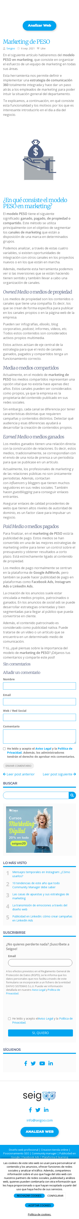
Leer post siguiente (59, 774)
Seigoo (10, 48)
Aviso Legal (43, 748)
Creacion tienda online (54, 1150)
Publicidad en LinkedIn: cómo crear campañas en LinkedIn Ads (42, 918)
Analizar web (39, 25)
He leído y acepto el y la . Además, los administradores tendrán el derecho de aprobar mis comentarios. (41, 752)
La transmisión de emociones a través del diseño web (39, 907)
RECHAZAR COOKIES (29, 1195)
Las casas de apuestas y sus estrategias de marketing (40, 896)
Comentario (11, 726)
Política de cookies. (39, 1214)
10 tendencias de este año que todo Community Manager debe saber (36, 885)
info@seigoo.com (40, 1120)
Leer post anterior (19, 774)
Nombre (9, 679)
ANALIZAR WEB (39, 1132)
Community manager (44, 1153)
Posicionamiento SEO (16, 1153)
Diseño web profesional (23, 1150)
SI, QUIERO (40, 1033)
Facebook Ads (31, 1157)
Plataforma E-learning (55, 1157)
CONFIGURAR (55, 1195)
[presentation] (39, 1006)
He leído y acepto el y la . (40, 1020)
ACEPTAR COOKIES (39, 1205)
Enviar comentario (18, 766)
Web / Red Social (14, 711)
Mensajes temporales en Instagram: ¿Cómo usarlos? (41, 874)
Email (7, 695)
